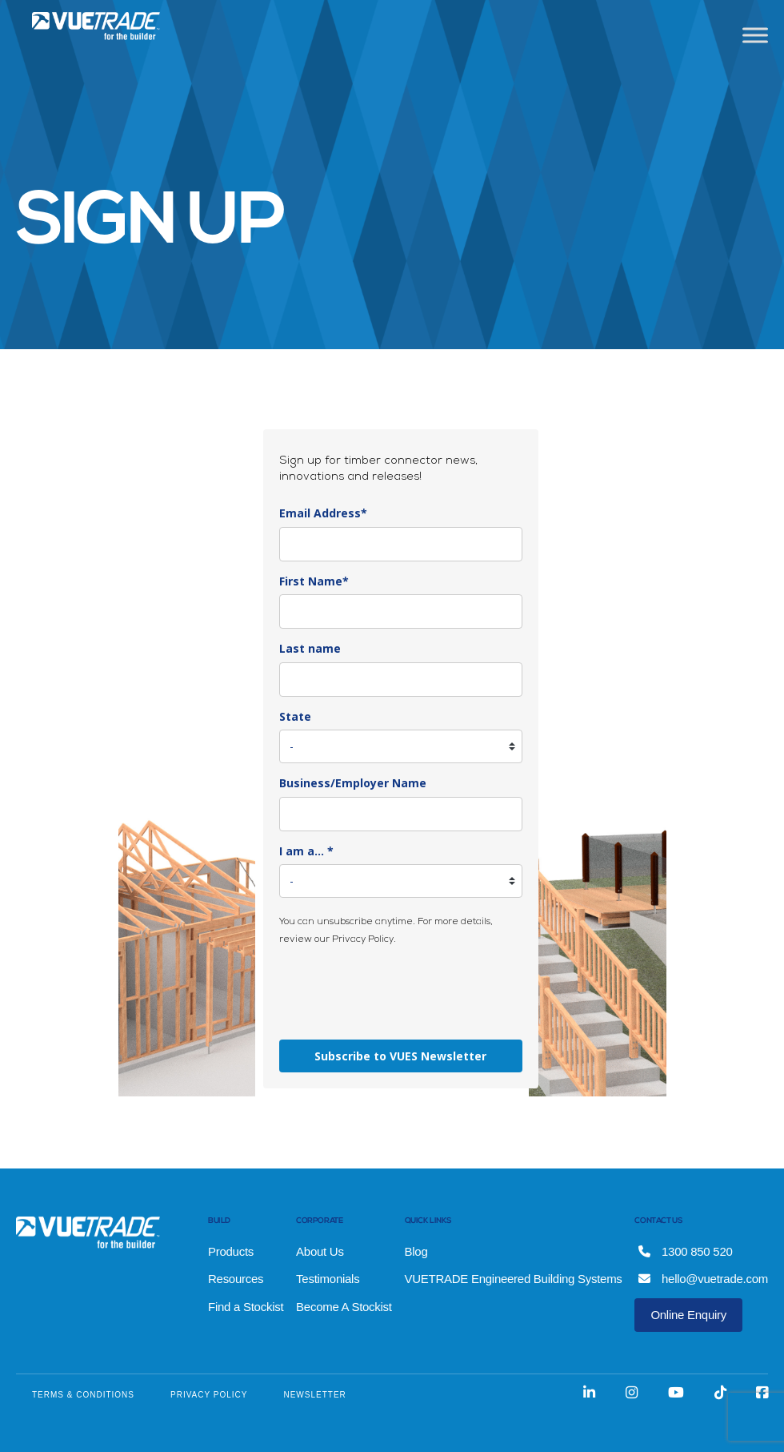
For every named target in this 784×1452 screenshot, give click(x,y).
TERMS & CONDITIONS (83, 1394)
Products (231, 1251)
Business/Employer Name (352, 782)
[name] (400, 611)
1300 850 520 (685, 1251)
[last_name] (400, 679)
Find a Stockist (245, 1306)
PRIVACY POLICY (208, 1394)
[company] (400, 814)
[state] (400, 746)
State (295, 716)
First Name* (314, 581)
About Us (320, 1251)
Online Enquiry (688, 1314)
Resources (235, 1278)
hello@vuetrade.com (703, 1278)
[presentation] (400, 992)
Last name (310, 648)
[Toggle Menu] (755, 34)
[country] (400, 881)
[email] (400, 544)
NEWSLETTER (314, 1394)
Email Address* (323, 513)
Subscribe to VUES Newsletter (400, 1056)
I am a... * (306, 851)
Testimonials (327, 1278)
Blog (416, 1251)
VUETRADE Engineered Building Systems (513, 1278)
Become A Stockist (344, 1306)
